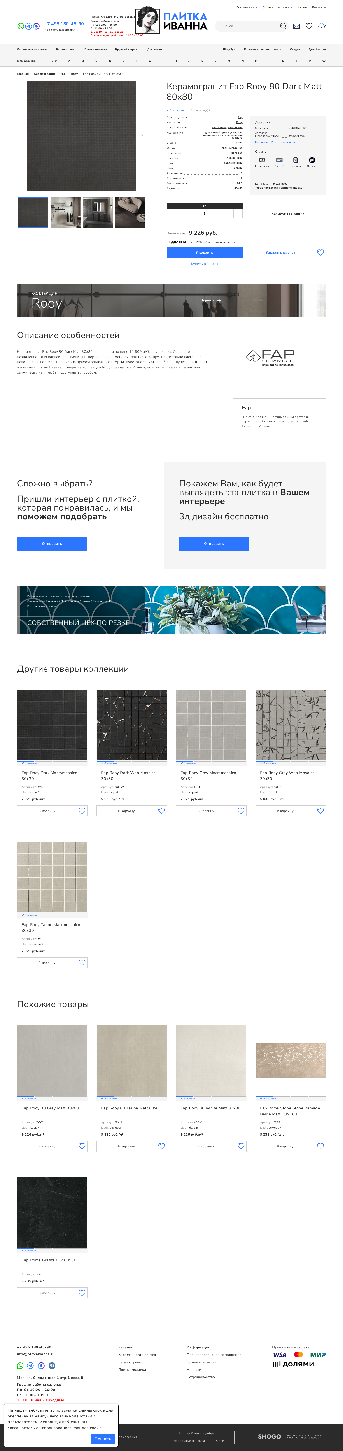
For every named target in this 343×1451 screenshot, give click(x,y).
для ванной (213, 132)
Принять (103, 1438)
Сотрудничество (201, 1377)
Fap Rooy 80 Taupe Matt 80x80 (131, 1108)
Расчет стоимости (283, 142)
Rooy (74, 74)
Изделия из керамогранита (263, 49)
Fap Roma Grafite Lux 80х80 (49, 1260)
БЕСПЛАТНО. (297, 128)
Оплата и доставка (275, 7)
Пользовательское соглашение (214, 1354)
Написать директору (59, 30)
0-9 (54, 61)
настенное (219, 127)
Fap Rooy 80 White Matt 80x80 (211, 1108)
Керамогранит (66, 49)
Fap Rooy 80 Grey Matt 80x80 (50, 1108)
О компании (245, 7)
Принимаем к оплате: (291, 1347)
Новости (194, 1369)
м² (204, 206)
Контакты (319, 7)
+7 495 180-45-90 (64, 24)
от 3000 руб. (297, 136)
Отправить (52, 543)
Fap (63, 74)
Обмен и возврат (201, 1362)
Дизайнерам (317, 49)
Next (141, 136)
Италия (237, 142)
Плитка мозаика (95, 49)
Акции (302, 7)
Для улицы (154, 49)
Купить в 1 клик (204, 264)
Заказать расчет (280, 252)
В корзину (204, 252)
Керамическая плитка (32, 49)
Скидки (295, 49)
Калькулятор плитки (287, 214)
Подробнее (262, 142)
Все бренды (28, 60)
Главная (23, 74)
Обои (220, 1441)
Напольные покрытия (190, 1441)
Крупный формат (127, 49)
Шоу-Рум (229, 49)
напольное (235, 127)
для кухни (229, 132)
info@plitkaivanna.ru (35, 1354)
